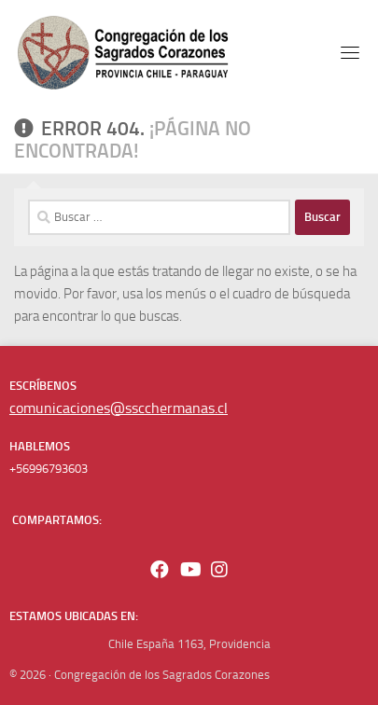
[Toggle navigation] (350, 52)
